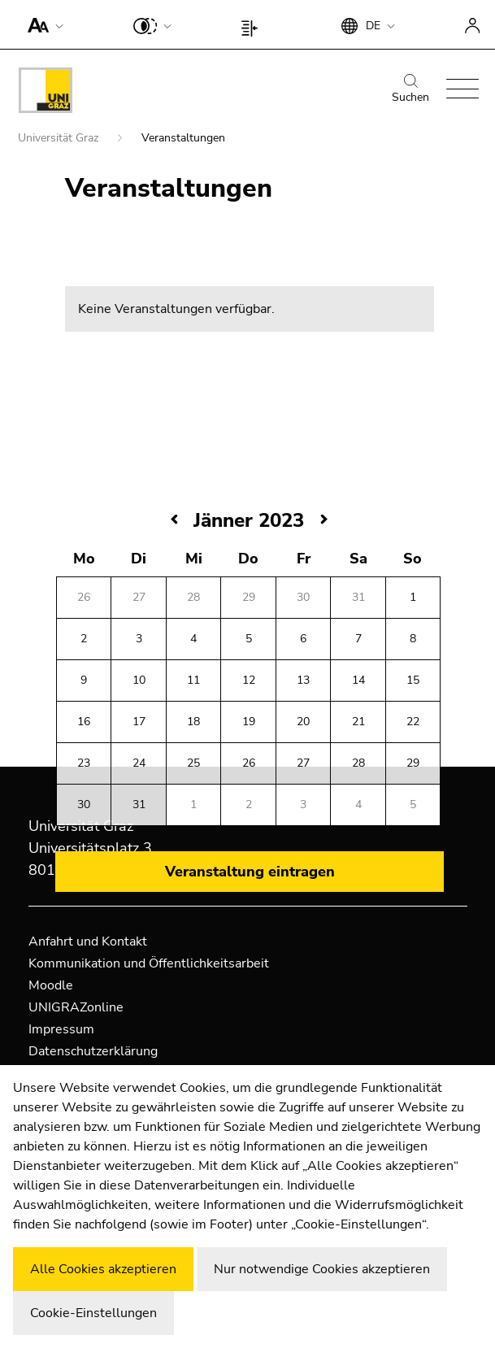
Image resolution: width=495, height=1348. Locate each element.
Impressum (61, 1029)
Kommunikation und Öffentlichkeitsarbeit (148, 963)
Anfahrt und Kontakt (87, 941)
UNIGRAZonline (76, 1007)
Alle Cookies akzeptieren (103, 1269)
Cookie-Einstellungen (93, 1313)
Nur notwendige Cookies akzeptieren (322, 1269)
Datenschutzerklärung (93, 1051)
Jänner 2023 (248, 520)
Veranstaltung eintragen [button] (250, 871)
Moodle (50, 985)
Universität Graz (60, 138)
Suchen (410, 89)
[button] (42, 24)
